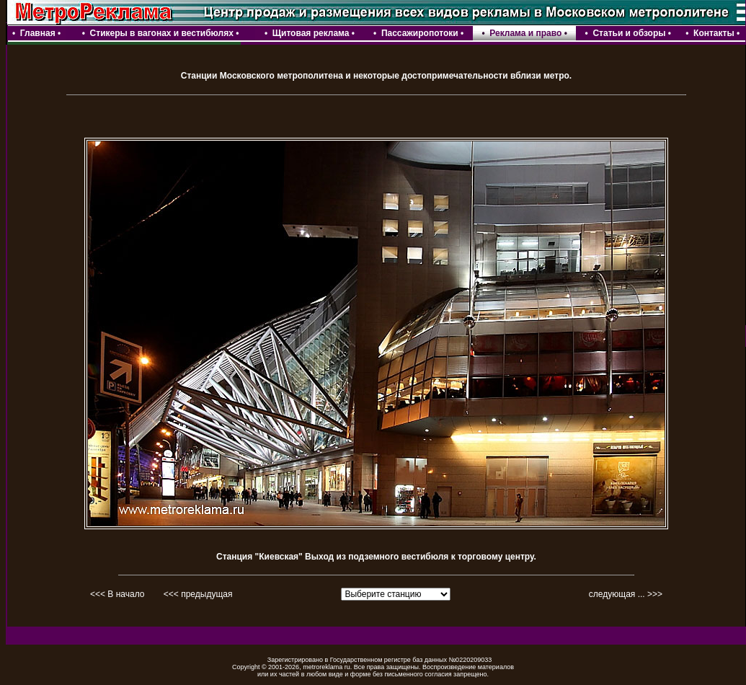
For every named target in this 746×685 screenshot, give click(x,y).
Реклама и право (525, 33)
